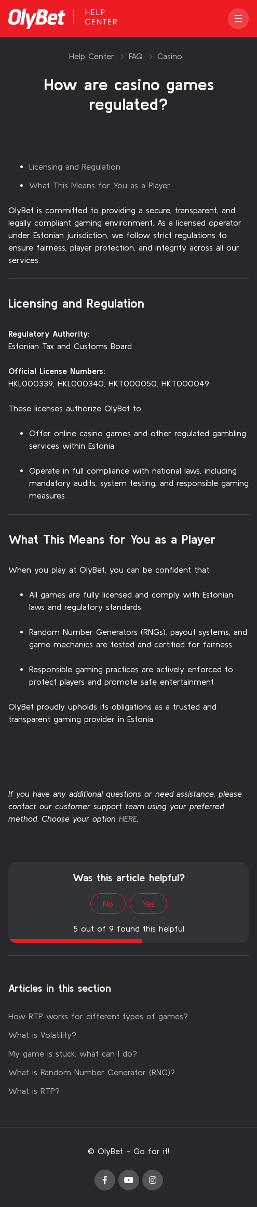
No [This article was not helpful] (108, 903)
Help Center (91, 56)
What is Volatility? (42, 1034)
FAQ (136, 56)
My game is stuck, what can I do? (72, 1053)
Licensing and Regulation (74, 166)
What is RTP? (34, 1090)
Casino (169, 56)
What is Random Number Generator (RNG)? (91, 1072)
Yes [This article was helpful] (148, 903)
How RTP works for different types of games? (98, 1016)
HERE (128, 818)
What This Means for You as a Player (99, 185)
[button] (238, 18)
